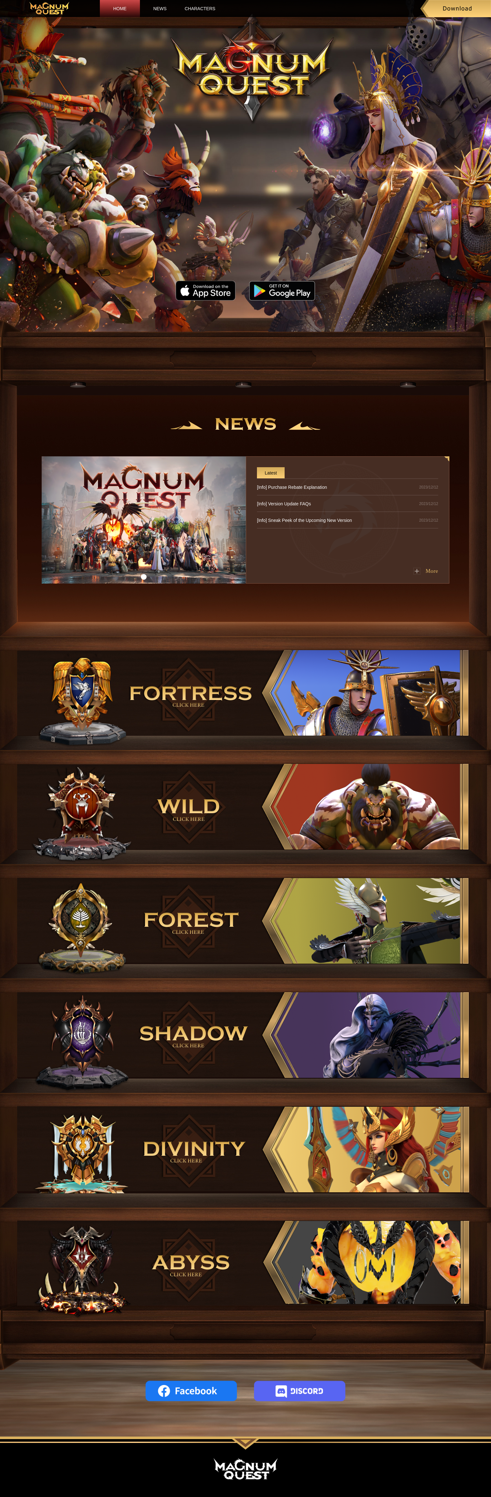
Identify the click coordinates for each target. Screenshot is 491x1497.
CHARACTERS (200, 8)
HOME (120, 8)
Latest (271, 472)
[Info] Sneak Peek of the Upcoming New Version (304, 520)
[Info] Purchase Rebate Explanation (292, 487)
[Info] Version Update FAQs (284, 503)
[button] (144, 577)
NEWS (160, 8)
